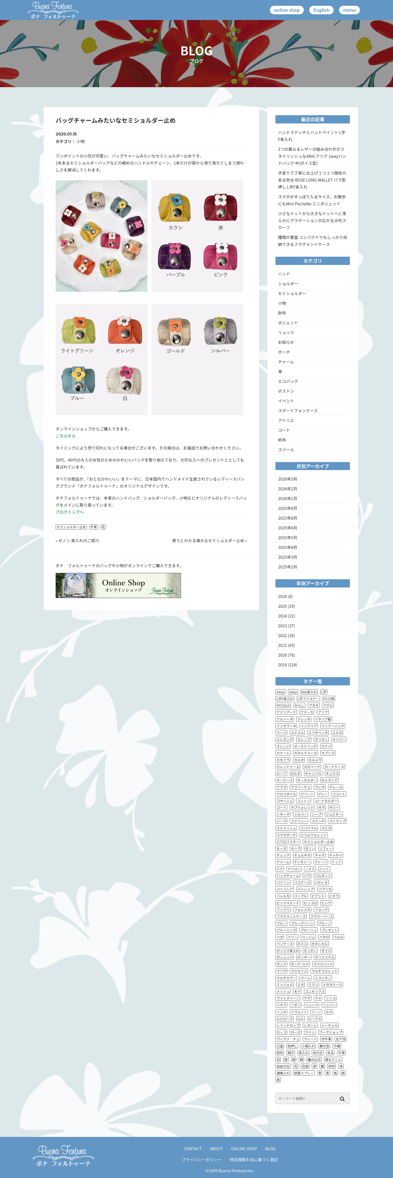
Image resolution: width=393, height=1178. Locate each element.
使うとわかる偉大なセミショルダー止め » (209, 540)
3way (293, 691)
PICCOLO (283, 705)
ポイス (326, 950)
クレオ (320, 787)
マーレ (305, 977)
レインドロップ (287, 1025)
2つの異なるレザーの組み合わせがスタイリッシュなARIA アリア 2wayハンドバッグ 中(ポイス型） (312, 156)
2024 (282, 616)
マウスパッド (323, 964)
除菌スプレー (304, 1073)
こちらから (66, 436)
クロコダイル (286, 794)
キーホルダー (307, 780)
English (321, 10)
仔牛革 (326, 1039)
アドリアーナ (286, 712)
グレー (323, 794)
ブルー (281, 923)
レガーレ (310, 1025)
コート (284, 430)
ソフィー (325, 848)
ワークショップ (330, 1032)
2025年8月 (287, 518)
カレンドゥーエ (287, 766)
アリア (323, 712)
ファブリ (282, 909)
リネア (281, 1004)
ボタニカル (320, 943)
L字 (323, 691)
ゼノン (310, 848)
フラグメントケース (291, 916)
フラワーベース (321, 916)
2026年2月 (287, 489)
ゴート (281, 807)
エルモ (337, 732)
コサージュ (284, 800)
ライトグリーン (287, 998)
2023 (282, 626)
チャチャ (335, 855)
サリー (334, 807)
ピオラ (334, 896)
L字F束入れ (284, 698)
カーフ (281, 773)
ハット (324, 868)
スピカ (326, 828)
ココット (338, 794)
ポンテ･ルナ (300, 964)
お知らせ (286, 342)
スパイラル (309, 828)
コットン (303, 800)
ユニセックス (315, 991)
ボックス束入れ (287, 950)
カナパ (326, 746)
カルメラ (314, 760)
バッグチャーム (287, 875)
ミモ (300, 984)
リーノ (316, 1011)
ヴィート (310, 1039)
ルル (300, 1018)
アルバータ (284, 719)
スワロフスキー (287, 841)
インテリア (309, 725)
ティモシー (302, 861)
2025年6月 (287, 528)
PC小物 (329, 698)
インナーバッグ (332, 725)
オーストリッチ (305, 746)
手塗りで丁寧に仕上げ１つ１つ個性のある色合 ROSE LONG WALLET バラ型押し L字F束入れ (312, 180)
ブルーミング (286, 930)
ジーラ (281, 821)
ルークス (314, 1018)
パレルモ (282, 896)
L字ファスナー (308, 698)
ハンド (284, 274)
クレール (335, 787)
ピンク (326, 903)
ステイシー (299, 821)
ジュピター (334, 814)
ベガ (279, 937)
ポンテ (281, 964)
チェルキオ (302, 855)
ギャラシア (329, 780)
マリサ (281, 970)
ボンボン (310, 950)
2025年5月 (287, 537)
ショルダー (288, 283)
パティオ (321, 882)
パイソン (282, 882)
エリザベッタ (318, 732)
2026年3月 (287, 479)
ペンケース (284, 943)
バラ (307, 875)
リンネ (281, 1011)
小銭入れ (308, 1046)
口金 (279, 1046)
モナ (297, 991)
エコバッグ (288, 381)
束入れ (303, 1052)
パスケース (302, 882)
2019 (282, 665)
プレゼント (329, 930)
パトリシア (284, 889)
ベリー (292, 937)
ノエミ (310, 868)
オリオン (321, 739)
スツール (286, 450)
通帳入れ (282, 1073)
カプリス (327, 753)
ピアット (318, 896)
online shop (287, 10)
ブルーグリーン (302, 923)
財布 (282, 313)
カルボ (299, 760)
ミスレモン (323, 977)
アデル (328, 705)
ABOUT (216, 1148)
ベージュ (308, 937)
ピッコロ (310, 903)
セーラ (296, 848)
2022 (282, 635)
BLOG (270, 1148)
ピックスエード (287, 903)
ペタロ (324, 937)
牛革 (93, 526)
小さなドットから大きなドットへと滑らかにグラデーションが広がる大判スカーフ (312, 220)
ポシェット (288, 323)
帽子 (290, 1052)
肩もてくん (333, 1059)
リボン (296, 1004)
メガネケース (332, 984)
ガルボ (296, 773)
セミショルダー (292, 293)
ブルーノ (324, 923)
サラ (321, 807)
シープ (316, 814)
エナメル (297, 732)
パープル (300, 896)
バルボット (323, 875)
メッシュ (282, 991)
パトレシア (306, 889)
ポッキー (303, 957)
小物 (80, 141)
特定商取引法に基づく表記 (254, 1159)
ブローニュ (309, 930)
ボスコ (302, 943)
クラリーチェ (300, 787)
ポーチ (284, 352)
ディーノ (321, 861)
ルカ (329, 1011)
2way (280, 691)
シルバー (300, 814)
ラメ (318, 998)
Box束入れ (309, 691)
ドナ (279, 868)
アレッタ (303, 719)
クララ (281, 787)
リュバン (329, 1004)
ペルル (338, 937)
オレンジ (282, 746)
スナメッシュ (286, 828)
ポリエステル (324, 957)
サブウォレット (302, 807)
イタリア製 (323, 719)
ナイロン (294, 868)
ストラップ (337, 821)
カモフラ (282, 760)
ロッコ (281, 1032)
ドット (336, 861)
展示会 (324, 1046)
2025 (282, 606)
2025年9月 (287, 508)
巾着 (337, 1046)
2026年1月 (287, 498)
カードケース (334, 766)
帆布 (282, 440)
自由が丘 (282, 1066)
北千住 (340, 1039)
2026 (282, 596)
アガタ (314, 705)
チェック (282, 855)
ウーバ (281, 732)
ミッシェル (284, 984)
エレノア (303, 739)
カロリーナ (312, 766)
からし (299, 705)
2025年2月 (287, 567)
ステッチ (318, 821)
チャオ (320, 855)
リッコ (330, 998)
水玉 (330, 1052)
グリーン (307, 794)
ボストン (286, 391)
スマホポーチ (286, 834)
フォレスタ (302, 909)
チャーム (286, 362)
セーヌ (281, 848)
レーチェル (329, 1025)
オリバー (338, 739)
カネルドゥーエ (305, 753)
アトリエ (286, 420)
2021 (282, 645)
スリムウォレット (314, 834)
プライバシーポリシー (202, 1159)
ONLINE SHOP (244, 1148)
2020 (282, 655)
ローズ (295, 1032)
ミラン (313, 984)
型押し (292, 1046)
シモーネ (282, 814)
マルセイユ (299, 970)
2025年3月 (287, 557)
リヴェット (299, 1011)
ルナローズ (284, 1018)
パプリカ (324, 889)
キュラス (332, 773)
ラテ (307, 998)
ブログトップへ (70, 512)
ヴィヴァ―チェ (287, 1039)
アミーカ (307, 712)
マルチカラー (286, 977)
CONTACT (193, 1148)
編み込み (314, 1059)
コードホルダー (326, 800)
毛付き (318, 1052)
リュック (286, 332)
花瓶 (305, 1066)
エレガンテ (284, 739)
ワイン (310, 1032)
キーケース (284, 780)
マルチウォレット (325, 970)
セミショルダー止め (71, 526)
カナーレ (282, 753)
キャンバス (313, 773)
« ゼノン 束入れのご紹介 (77, 540)
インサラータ (286, 725)
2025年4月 (287, 547)
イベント (286, 401)
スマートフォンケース (298, 410)
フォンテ (321, 909)
